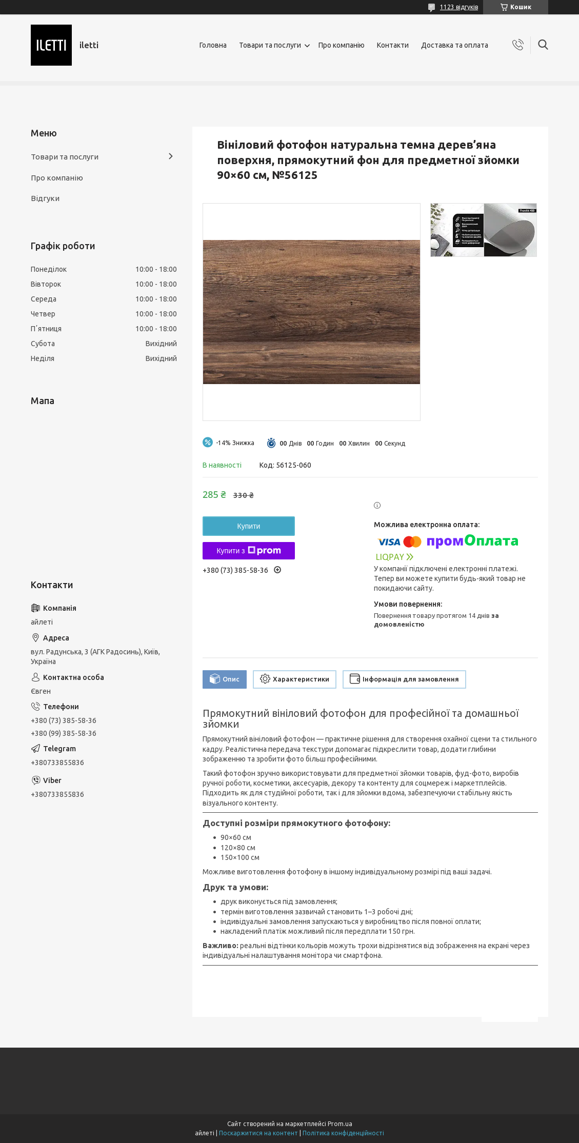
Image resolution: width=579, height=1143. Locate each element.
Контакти (393, 45)
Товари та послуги (270, 45)
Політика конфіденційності (343, 1133)
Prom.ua (340, 1123)
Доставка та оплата (454, 45)
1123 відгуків (459, 7)
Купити (249, 526)
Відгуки (45, 198)
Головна (213, 45)
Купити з (248, 550)
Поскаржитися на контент (258, 1133)
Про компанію (341, 45)
